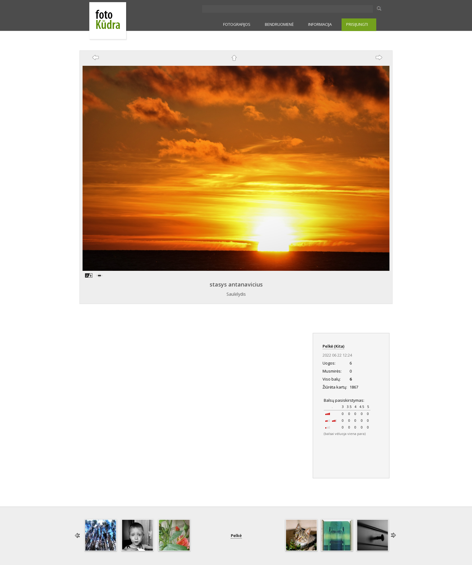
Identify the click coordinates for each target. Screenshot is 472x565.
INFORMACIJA (320, 24)
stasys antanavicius (236, 284)
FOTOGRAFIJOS (236, 24)
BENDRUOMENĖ (279, 24)
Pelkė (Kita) (333, 346)
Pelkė (236, 535)
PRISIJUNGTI (357, 24)
